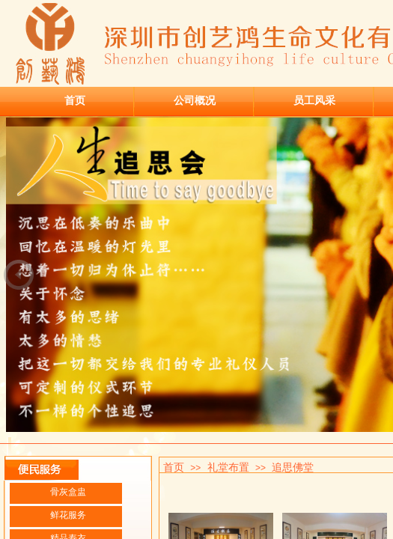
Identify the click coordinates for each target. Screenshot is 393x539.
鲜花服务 (68, 515)
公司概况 (195, 100)
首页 (74, 100)
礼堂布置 (228, 467)
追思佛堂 (293, 467)
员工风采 (314, 100)
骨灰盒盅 (68, 492)
